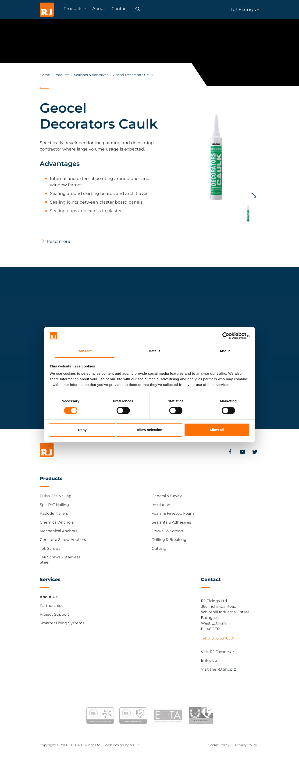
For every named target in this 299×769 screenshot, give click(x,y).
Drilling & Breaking (169, 539)
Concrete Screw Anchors (63, 539)
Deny (82, 430)
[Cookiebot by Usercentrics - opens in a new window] (229, 335)
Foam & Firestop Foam (173, 513)
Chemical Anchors (57, 522)
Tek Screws (50, 548)
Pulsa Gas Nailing (55, 496)
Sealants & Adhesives (91, 75)
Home (45, 75)
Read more (58, 241)
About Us (48, 597)
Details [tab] (154, 351)
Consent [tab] (85, 351)
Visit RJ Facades (216, 652)
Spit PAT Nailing (54, 505)
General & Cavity (167, 496)
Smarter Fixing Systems (62, 623)
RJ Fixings (245, 9)
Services (50, 579)
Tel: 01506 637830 (217, 638)
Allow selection (149, 430)
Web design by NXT (120, 745)
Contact (211, 579)
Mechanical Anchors (58, 531)
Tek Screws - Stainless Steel (60, 559)
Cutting (159, 548)
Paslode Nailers (54, 513)
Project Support (54, 614)
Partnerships (52, 605)
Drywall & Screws (167, 531)
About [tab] (225, 351)
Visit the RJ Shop (217, 669)
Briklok (207, 660)
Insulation (161, 505)
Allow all (217, 430)
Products (61, 75)
